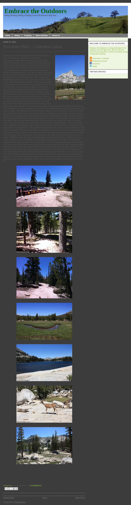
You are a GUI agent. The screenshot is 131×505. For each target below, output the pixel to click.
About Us (56, 35)
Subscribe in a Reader (99, 58)
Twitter (93, 66)
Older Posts (80, 498)
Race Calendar (42, 35)
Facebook (95, 64)
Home (7, 35)
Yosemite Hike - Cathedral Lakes (32, 46)
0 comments (36, 486)
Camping (27, 35)
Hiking (17, 35)
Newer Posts (8, 498)
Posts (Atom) (20, 502)
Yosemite (22, 486)
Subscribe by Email (98, 61)
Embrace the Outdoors (35, 10)
